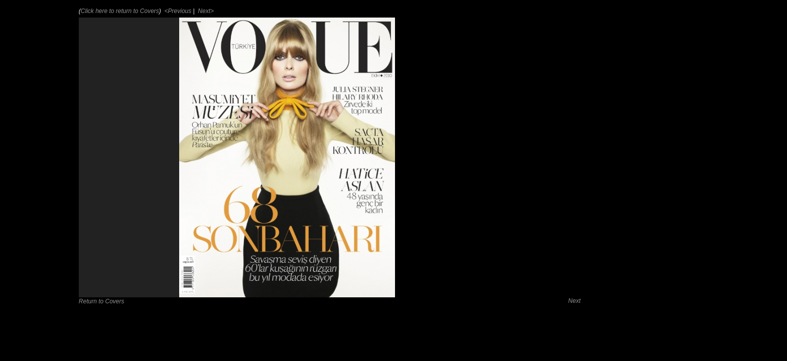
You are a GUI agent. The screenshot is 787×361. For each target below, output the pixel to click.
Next (574, 300)
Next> (205, 11)
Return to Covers (101, 301)
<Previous (177, 11)
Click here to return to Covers (120, 11)
